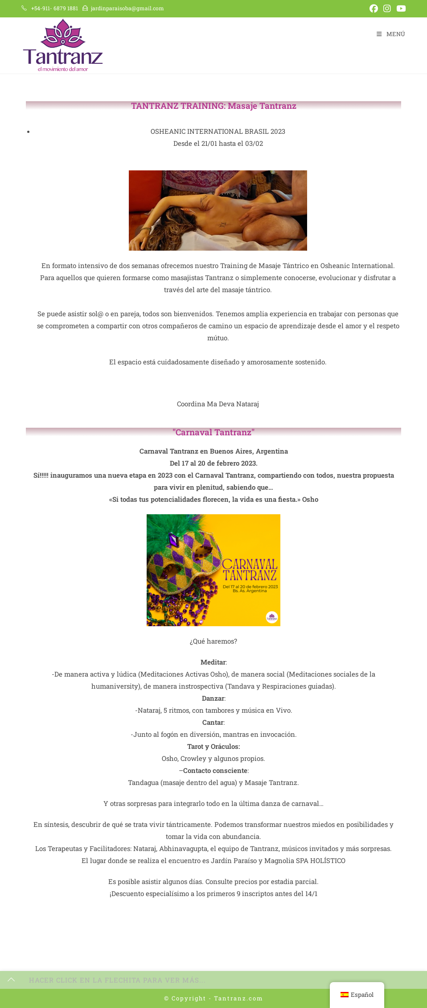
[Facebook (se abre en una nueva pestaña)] (374, 8)
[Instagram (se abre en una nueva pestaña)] (387, 8)
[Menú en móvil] (391, 34)
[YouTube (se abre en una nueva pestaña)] (400, 8)
